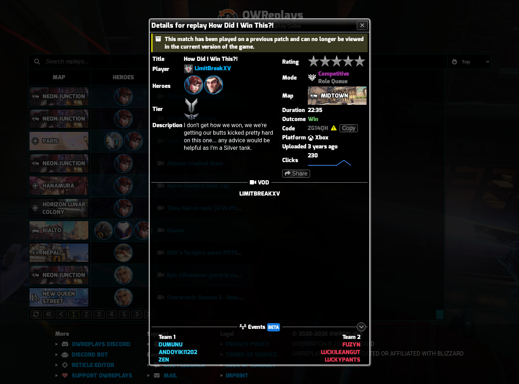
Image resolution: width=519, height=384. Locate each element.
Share (296, 173)
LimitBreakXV (213, 68)
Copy (348, 128)
